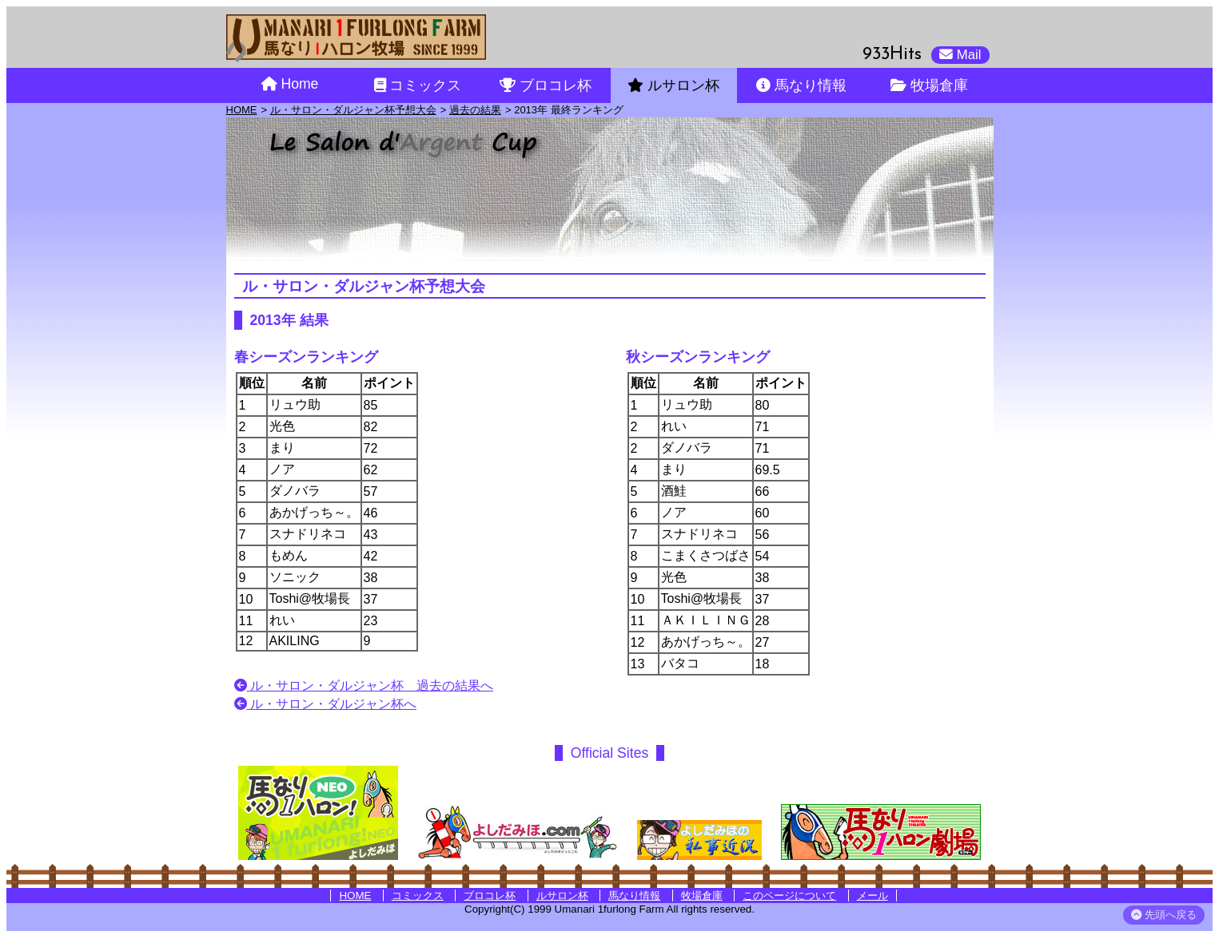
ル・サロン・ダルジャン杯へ (325, 704)
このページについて (789, 895)
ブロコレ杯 (490, 895)
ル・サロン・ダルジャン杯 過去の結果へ (363, 685)
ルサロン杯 (562, 895)
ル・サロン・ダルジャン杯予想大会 (353, 110)
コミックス (418, 895)
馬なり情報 (634, 895)
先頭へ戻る (1164, 915)
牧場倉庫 (702, 895)
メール (872, 895)
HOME (241, 110)
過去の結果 (475, 110)
